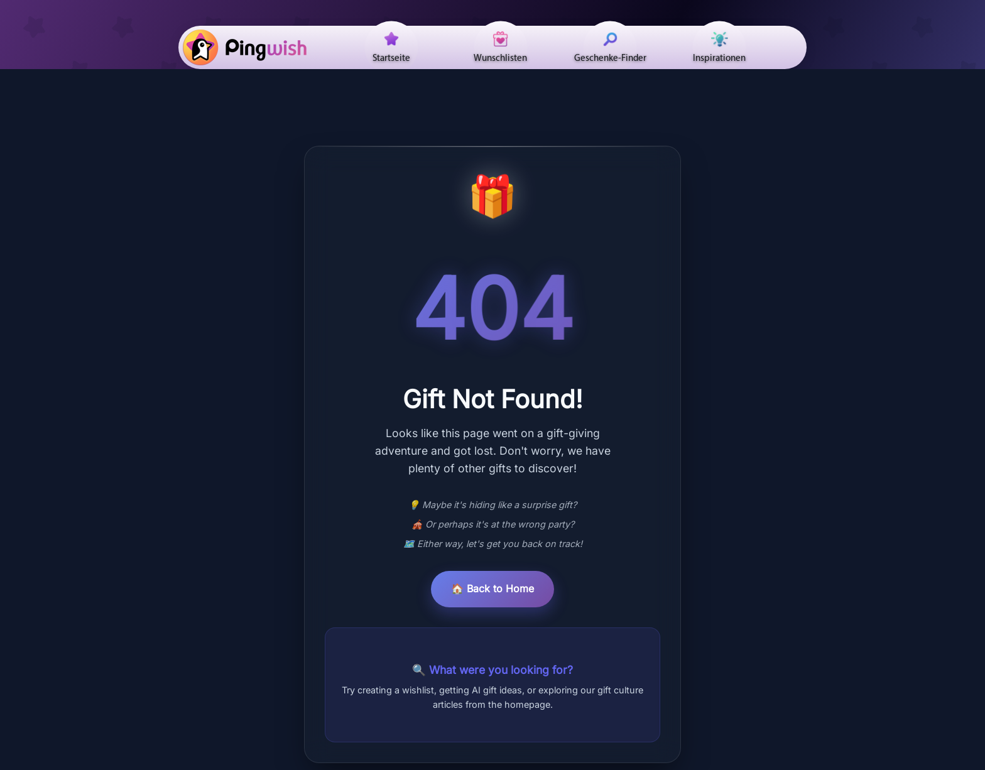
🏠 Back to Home (492, 588)
